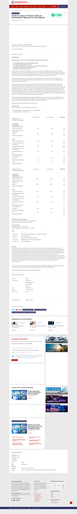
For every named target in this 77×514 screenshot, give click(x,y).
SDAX (52, 495)
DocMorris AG (16, 13)
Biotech (44, 6)
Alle (53, 6)
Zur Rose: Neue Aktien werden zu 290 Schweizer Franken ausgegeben (34, 392)
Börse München (37, 500)
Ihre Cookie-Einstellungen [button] (35, 507)
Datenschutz (28, 507)
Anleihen (21, 6)
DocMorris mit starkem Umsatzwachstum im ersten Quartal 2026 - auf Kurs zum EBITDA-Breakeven (35, 427)
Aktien (17, 6)
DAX (52, 492)
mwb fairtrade (37, 501)
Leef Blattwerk (22, 322)
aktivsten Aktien (36, 486)
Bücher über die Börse (38, 493)
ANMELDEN (14, 360)
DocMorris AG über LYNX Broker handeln (57, 15)
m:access (35, 6)
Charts (31, 6)
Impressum (23, 507)
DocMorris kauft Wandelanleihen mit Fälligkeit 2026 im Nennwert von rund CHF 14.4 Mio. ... (35, 444)
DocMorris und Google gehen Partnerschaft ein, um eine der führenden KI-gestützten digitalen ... (18, 444)
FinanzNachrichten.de (38, 498)
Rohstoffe (39, 6)
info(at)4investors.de (15, 495)
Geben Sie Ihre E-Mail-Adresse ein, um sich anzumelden (22, 343)
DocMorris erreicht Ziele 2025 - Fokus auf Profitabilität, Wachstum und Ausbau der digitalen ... (18, 440)
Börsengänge (26, 6)
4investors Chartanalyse (38, 496)
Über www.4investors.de (17, 507)
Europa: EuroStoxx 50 (54, 502)
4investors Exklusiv (37, 495)
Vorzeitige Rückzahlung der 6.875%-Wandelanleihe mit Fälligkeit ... (35, 440)
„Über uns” (16, 490)
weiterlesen (14, 330)
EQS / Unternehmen (33, 430)
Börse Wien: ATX (54, 501)
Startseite (10, 507)
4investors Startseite (28, 309)
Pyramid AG (40, 322)
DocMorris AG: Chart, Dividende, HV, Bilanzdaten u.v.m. (24, 312)
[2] (24, 74)
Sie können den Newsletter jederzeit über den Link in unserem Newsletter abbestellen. (22, 352)
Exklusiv (13, 6)
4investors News (37, 497)
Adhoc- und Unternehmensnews (18, 10)
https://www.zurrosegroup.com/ (27, 468)
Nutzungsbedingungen (27, 357)
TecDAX (52, 496)
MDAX (52, 494)
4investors (13, 10)
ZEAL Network (58, 322)
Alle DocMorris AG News (41, 309)
